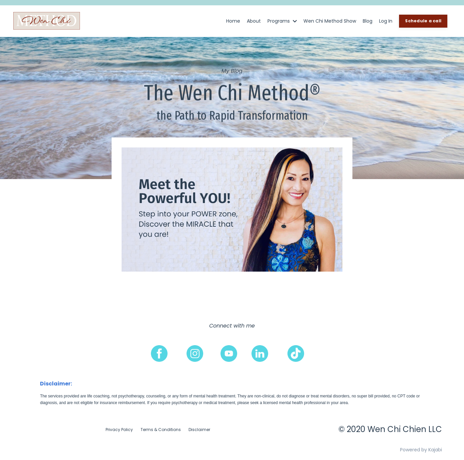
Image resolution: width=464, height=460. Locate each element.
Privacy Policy (119, 429)
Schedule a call (423, 21)
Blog (367, 21)
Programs (282, 21)
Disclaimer (199, 429)
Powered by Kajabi (421, 449)
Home (233, 21)
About (254, 21)
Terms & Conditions (161, 429)
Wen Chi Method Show (329, 21)
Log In (385, 21)
